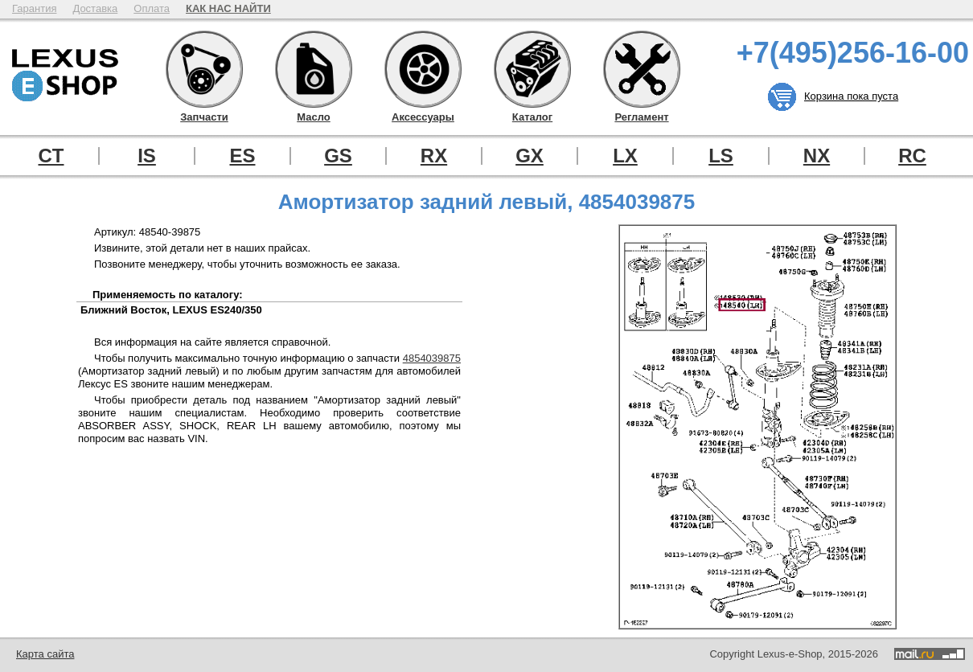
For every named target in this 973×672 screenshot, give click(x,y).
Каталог (532, 69)
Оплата (151, 8)
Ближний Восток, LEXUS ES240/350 (171, 310)
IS (147, 156)
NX (816, 156)
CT (51, 156)
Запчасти (204, 69)
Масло (313, 69)
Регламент (641, 69)
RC (912, 156)
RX (434, 156)
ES (242, 156)
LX (625, 156)
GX (529, 156)
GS (338, 156)
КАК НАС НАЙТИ (228, 8)
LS (720, 156)
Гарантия (34, 8)
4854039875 (432, 358)
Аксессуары (423, 69)
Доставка (94, 8)
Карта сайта (45, 654)
